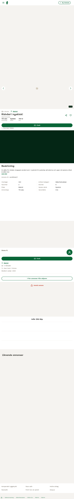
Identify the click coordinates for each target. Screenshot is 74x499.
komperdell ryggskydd (9, 486)
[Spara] (70, 115)
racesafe (5, 490)
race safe (29, 486)
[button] (37, 88)
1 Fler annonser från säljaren (37, 278)
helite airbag (54, 486)
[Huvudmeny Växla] (3, 3)
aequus (52, 490)
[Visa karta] (14, 111)
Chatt (37, 125)
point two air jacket (32, 490)
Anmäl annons (37, 285)
